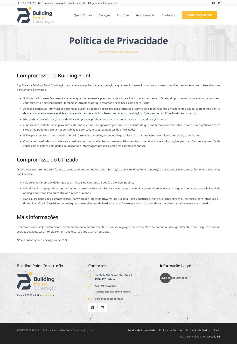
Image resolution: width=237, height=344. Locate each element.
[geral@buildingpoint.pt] (91, 298)
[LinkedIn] (219, 2)
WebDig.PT (213, 336)
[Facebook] (213, 2)
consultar (47, 295)
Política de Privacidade (124, 51)
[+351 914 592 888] (91, 285)
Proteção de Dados (198, 330)
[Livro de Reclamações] (190, 278)
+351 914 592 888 (105, 285)
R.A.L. (217, 330)
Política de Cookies (170, 330)
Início (102, 51)
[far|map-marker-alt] (91, 276)
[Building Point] (35, 15)
